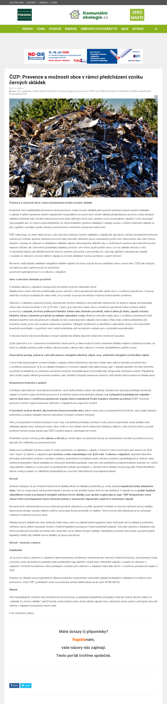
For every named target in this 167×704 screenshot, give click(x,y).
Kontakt (31, 2)
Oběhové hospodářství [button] (99, 29)
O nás (54, 2)
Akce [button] (125, 29)
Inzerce (43, 2)
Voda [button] (41, 29)
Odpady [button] (27, 29)
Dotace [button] (138, 29)
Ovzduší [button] (55, 29)
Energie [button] (71, 29)
